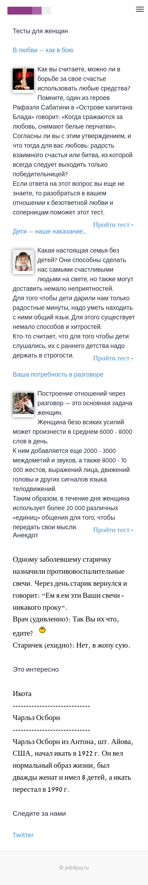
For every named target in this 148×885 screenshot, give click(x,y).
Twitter (23, 835)
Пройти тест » (113, 225)
